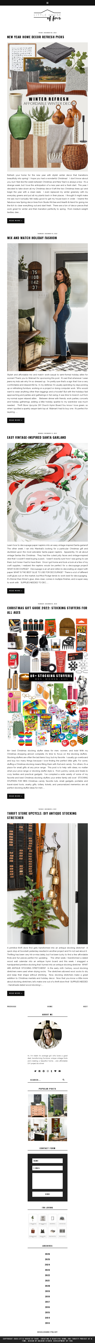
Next (85, 1006)
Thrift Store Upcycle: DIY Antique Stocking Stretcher (42, 815)
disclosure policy (47, 1332)
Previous (11, 1006)
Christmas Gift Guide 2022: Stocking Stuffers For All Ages (47, 610)
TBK (71, 1341)
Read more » (15, 220)
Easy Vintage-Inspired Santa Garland (36, 437)
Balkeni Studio (45, 1341)
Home (49, 1006)
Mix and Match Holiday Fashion (32, 237)
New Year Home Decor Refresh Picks (35, 36)
